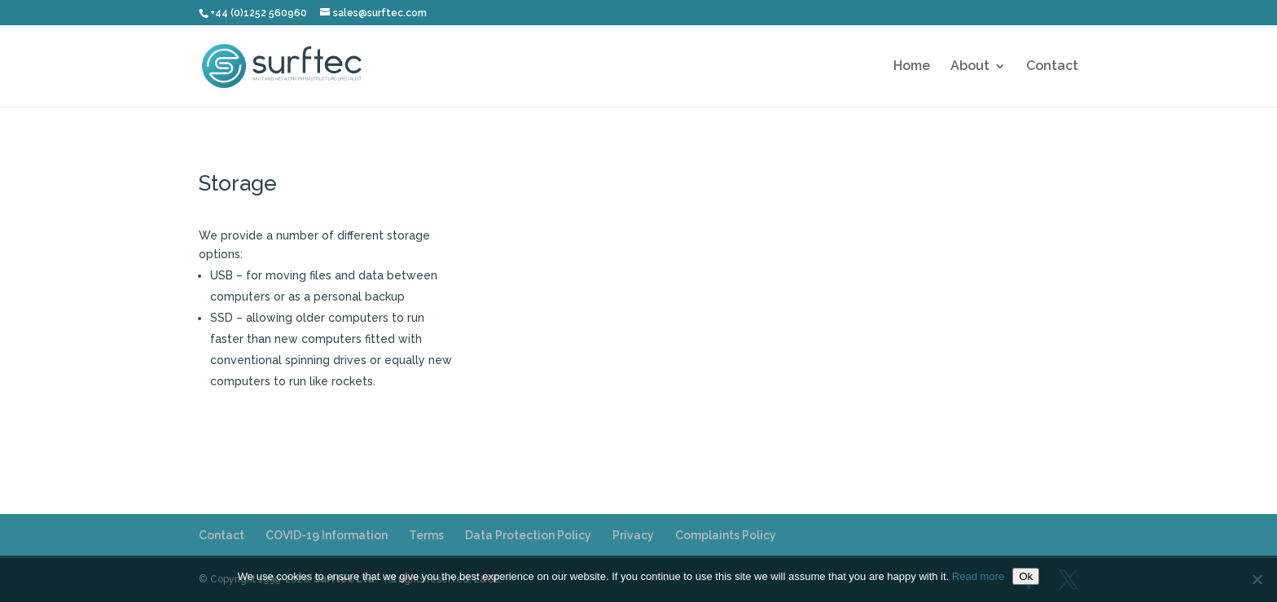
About (970, 66)
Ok (1026, 576)
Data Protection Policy (528, 535)
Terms (426, 535)
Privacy (633, 535)
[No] (1256, 579)
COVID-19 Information (326, 535)
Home (911, 66)
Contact (1052, 66)
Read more (978, 576)
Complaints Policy (725, 535)
